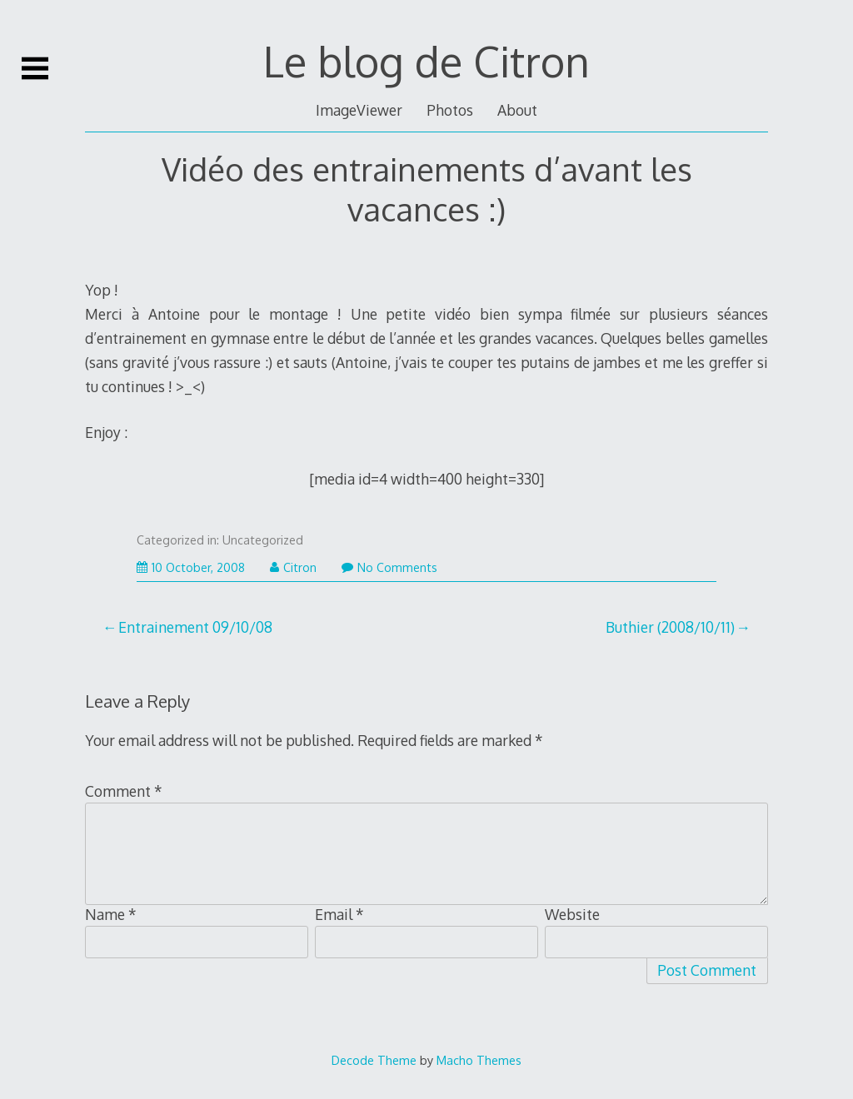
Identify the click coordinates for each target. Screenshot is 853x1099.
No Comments (389, 567)
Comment (123, 791)
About (517, 110)
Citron (293, 567)
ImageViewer (359, 110)
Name (111, 914)
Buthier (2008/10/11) (670, 627)
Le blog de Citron (426, 60)
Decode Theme (374, 1059)
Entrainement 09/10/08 (195, 627)
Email (339, 914)
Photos (449, 110)
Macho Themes (478, 1059)
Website (572, 914)
